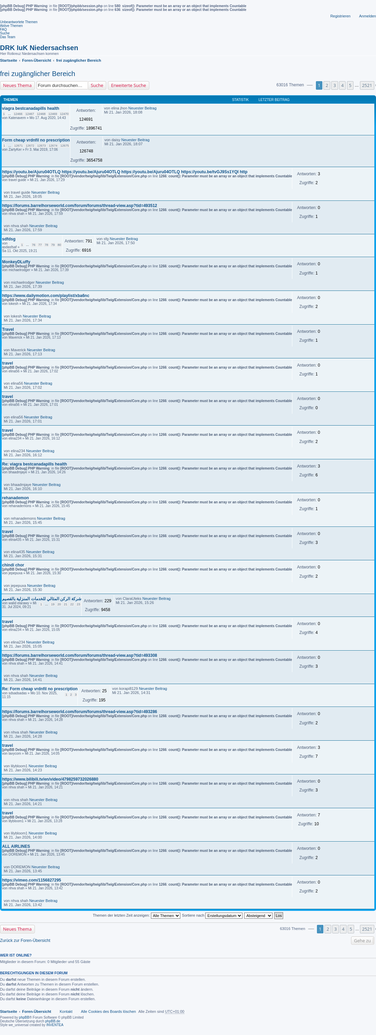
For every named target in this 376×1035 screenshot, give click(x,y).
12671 (18, 145)
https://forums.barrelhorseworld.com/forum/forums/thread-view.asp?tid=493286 (79, 711)
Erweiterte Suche (128, 85)
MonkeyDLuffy (16, 262)
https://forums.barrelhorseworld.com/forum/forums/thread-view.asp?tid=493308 (79, 655)
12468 (41, 114)
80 (59, 245)
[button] (310, 85)
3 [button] (334, 85)
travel (7, 363)
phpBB (24, 1017)
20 (59, 604)
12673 (41, 145)
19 (52, 604)
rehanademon (15, 498)
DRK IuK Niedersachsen (39, 47)
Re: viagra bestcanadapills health (34, 464)
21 (65, 604)
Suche (97, 85)
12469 (52, 114)
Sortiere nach (212, 915)
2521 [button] (367, 85)
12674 (53, 145)
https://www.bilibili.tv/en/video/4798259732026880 (50, 779)
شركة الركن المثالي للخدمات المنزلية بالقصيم (41, 598)
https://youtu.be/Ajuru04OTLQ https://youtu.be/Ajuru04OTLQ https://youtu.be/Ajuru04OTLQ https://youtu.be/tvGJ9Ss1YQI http (125, 171)
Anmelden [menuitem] (367, 16)
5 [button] (350, 85)
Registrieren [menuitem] (340, 16)
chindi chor (13, 565)
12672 (30, 145)
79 (53, 245)
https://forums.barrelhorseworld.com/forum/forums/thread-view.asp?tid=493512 (79, 205)
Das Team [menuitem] (7, 37)
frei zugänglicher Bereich (37, 73)
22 (72, 604)
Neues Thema (17, 85)
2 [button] (326, 85)
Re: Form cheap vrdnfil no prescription (40, 688)
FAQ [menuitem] (3, 29)
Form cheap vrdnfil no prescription (36, 140)
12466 (18, 114)
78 (46, 245)
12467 (29, 114)
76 (34, 245)
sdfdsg (8, 239)
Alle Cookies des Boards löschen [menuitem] (108, 1011)
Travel (8, 329)
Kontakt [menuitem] (66, 1011)
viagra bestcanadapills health (30, 108)
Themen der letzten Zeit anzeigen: (136, 915)
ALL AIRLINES (16, 846)
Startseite (8, 1011)
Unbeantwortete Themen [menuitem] (19, 22)
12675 (64, 145)
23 (78, 604)
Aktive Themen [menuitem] (11, 26)
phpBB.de (52, 1021)
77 (40, 245)
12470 (64, 114)
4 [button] (342, 85)
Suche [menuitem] (5, 33)
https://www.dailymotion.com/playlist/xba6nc (45, 295)
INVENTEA (55, 1025)
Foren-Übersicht (36, 1011)
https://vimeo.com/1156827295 (31, 880)
